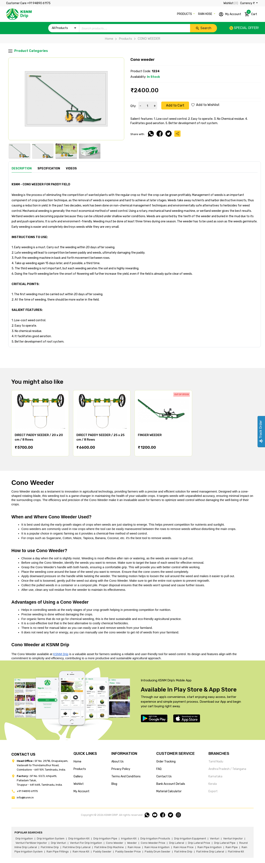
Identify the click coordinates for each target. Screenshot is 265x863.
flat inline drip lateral (76, 847)
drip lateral (176, 842)
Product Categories (28, 51)
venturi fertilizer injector (31, 842)
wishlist (78, 784)
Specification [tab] (48, 168)
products (79, 769)
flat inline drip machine (109, 847)
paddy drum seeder (157, 851)
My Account (230, 14)
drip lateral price (199, 842)
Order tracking (166, 761)
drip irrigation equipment (190, 838)
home (77, 761)
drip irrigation (24, 838)
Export (213, 791)
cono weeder (114, 842)
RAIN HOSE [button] (205, 14)
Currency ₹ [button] (247, 3)
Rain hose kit (81, 851)
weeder (132, 842)
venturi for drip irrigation (86, 842)
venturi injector (233, 838)
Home (109, 39)
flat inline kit (236, 851)
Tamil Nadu (215, 761)
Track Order (261, 431)
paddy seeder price (128, 851)
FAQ (158, 769)
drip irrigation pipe (105, 838)
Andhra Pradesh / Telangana (227, 769)
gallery (78, 776)
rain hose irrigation (157, 847)
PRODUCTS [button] (185, 14)
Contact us (164, 776)
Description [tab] (22, 168)
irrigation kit (128, 838)
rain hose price (183, 847)
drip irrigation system (50, 838)
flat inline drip (50, 847)
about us (117, 761)
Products (122, 39)
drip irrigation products (155, 838)
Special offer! (244, 28)
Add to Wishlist (205, 105)
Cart (251, 13)
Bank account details (170, 784)
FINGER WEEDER (150, 435)
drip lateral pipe (224, 842)
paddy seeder (102, 851)
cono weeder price (153, 842)
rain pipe (232, 847)
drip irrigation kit (78, 838)
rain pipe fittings (58, 851)
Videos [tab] (71, 168)
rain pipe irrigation (210, 847)
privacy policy (120, 769)
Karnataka (215, 776)
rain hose (134, 847)
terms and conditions (126, 776)
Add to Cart (175, 105)
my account (81, 791)
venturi (214, 838)
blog (114, 784)
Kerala (212, 784)
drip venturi (58, 842)
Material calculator (169, 791)
